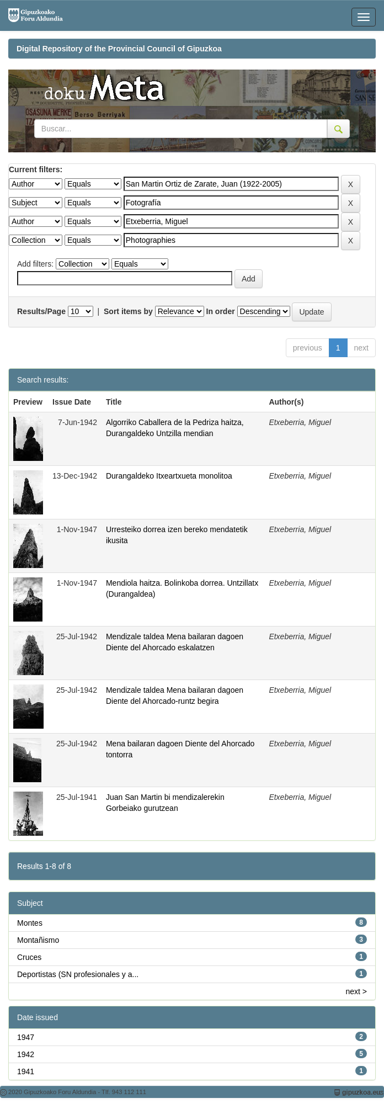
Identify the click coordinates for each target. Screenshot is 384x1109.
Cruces (29, 957)
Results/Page (41, 311)
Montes (29, 923)
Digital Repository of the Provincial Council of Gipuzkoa (119, 48)
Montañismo (38, 940)
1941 (25, 1071)
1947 (25, 1037)
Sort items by (128, 311)
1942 (25, 1054)
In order (220, 311)
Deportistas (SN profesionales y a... (77, 974)
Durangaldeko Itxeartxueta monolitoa (169, 475)
